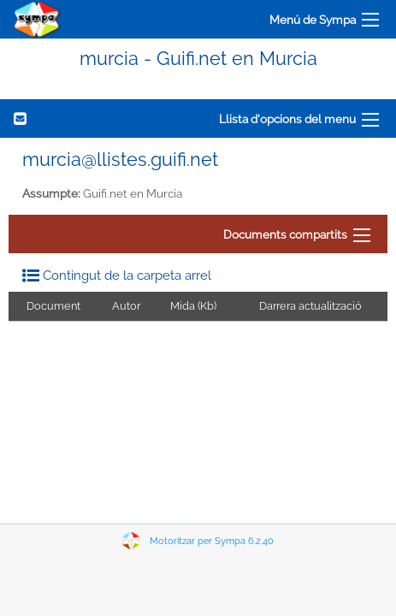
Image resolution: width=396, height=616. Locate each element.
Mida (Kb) (193, 305)
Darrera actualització (310, 305)
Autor (126, 305)
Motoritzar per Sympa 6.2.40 (212, 541)
